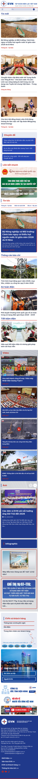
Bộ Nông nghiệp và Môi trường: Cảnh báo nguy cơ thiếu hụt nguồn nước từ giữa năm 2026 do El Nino (18, 42)
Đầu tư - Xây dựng (33, 205)
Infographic (11, 543)
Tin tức (6, 200)
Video (6, 353)
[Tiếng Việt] (19, 3)
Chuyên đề (9, 135)
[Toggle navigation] (2, 9)
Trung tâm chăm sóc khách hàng (17, 631)
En (36, 9)
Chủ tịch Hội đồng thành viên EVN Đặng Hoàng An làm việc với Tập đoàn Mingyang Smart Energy (18, 121)
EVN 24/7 (5, 384)
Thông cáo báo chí (10, 255)
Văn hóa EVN (11, 668)
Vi (33, 9)
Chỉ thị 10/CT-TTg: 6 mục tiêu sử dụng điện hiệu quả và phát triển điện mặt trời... (18, 603)
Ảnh (5, 485)
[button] (35, 201)
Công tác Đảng (6, 89)
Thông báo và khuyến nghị (14, 623)
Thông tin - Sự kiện (7, 48)
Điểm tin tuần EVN (20, 205)
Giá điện (7, 627)
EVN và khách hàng (15, 618)
